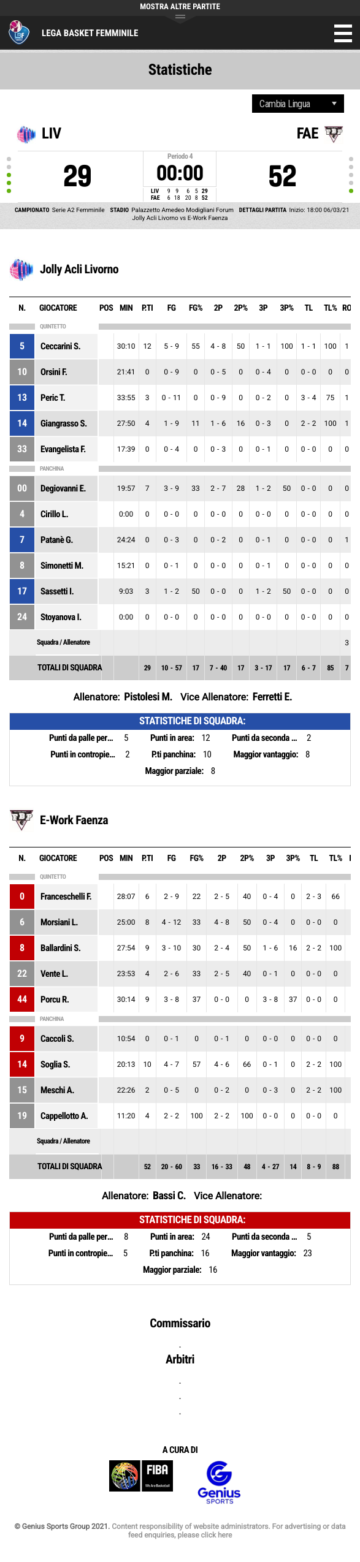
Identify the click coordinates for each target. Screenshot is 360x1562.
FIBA (141, 1482)
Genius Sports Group (219, 1482)
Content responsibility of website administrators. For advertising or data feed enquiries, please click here (228, 1530)
